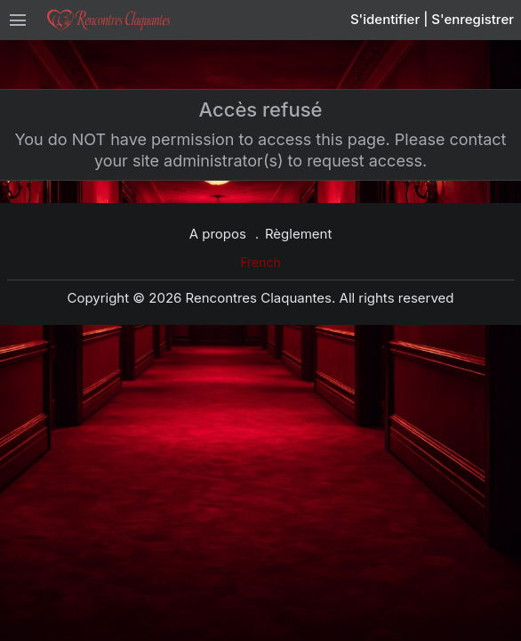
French (260, 262)
